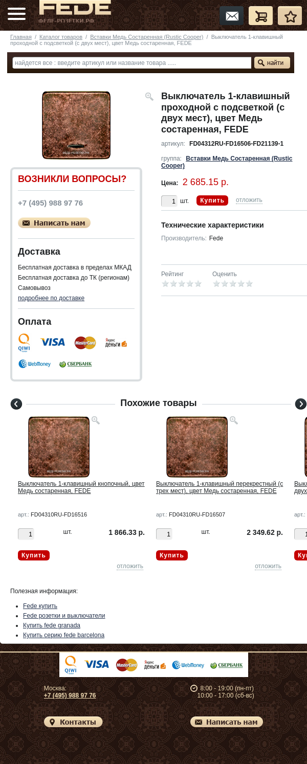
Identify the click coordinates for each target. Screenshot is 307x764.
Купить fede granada (51, 625)
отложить (249, 200)
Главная (21, 37)
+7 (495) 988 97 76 (70, 695)
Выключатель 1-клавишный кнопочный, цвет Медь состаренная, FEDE (81, 487)
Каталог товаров (60, 37)
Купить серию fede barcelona (63, 635)
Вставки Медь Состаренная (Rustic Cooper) (146, 37)
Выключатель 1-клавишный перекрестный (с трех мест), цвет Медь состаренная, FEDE (219, 487)
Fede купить (40, 606)
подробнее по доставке (51, 298)
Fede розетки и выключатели (64, 615)
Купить (212, 200)
